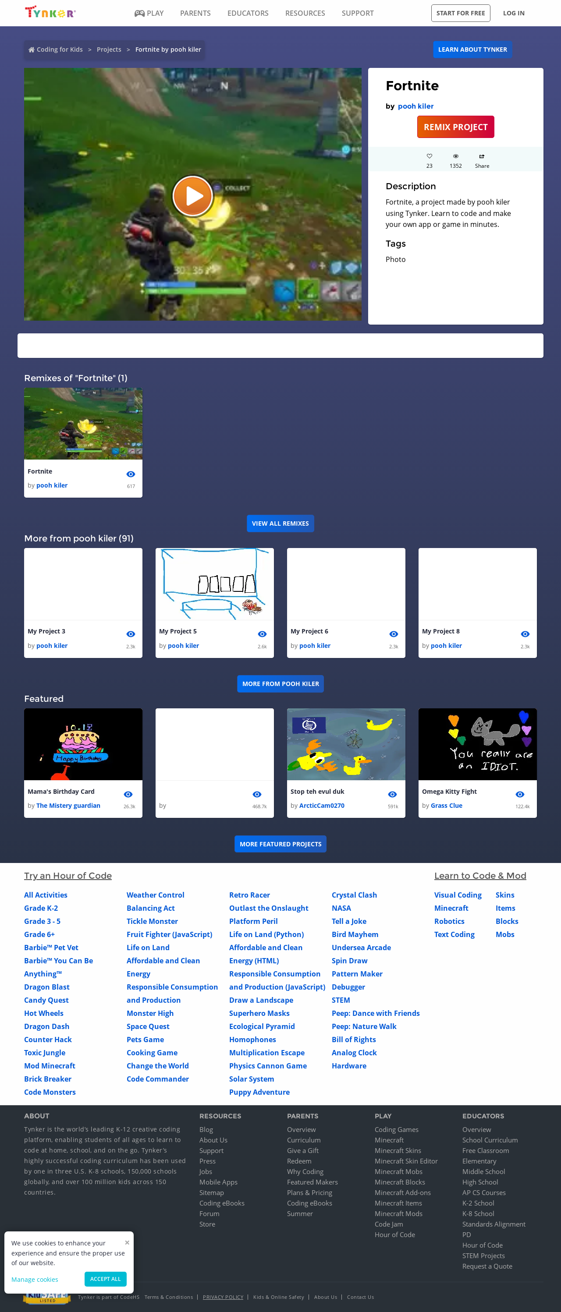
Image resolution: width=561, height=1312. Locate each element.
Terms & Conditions (169, 1297)
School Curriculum (490, 1139)
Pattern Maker (357, 974)
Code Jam (389, 1224)
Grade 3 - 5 (42, 921)
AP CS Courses (484, 1192)
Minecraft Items (398, 1203)
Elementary (479, 1160)
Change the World (158, 1066)
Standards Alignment (493, 1224)
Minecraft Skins (398, 1150)
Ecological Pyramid (262, 1026)
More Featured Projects (281, 844)
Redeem (299, 1160)
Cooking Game (152, 1052)
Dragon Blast (47, 987)
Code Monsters (50, 1092)
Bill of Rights (354, 1039)
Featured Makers (312, 1182)
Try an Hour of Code (68, 875)
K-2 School (478, 1203)
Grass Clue (446, 805)
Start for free (461, 13)
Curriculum (304, 1139)
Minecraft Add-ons (403, 1192)
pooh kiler (416, 106)
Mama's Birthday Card (61, 791)
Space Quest (148, 1026)
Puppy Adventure (259, 1092)
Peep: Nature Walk (364, 1026)
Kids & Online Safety (278, 1297)
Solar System (251, 1079)
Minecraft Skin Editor (406, 1160)
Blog (206, 1129)
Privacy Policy (223, 1297)
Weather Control (156, 895)
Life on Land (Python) (266, 934)
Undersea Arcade (361, 947)
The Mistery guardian (68, 805)
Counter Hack (48, 1039)
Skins (505, 895)
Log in (514, 13)
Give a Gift (303, 1150)
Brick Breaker (47, 1079)
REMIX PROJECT (456, 126)
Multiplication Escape (267, 1052)
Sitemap (211, 1192)
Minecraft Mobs (399, 1171)
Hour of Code (395, 1234)
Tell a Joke (349, 921)
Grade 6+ (39, 934)
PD (466, 1234)
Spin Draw (350, 960)
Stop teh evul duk (317, 791)
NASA (341, 908)
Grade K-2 (41, 908)
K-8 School (478, 1213)
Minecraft (451, 908)
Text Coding (454, 934)
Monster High (150, 1013)
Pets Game (145, 1039)
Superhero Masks (259, 1013)
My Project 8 (441, 631)
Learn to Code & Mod (480, 875)
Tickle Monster (152, 921)
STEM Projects (483, 1255)
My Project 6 (309, 631)
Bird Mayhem (355, 934)
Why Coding (305, 1171)
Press (207, 1160)
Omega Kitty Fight (449, 791)
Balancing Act (151, 908)
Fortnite (40, 471)
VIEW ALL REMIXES (280, 523)
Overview (301, 1129)
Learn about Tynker (472, 49)
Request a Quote (487, 1266)
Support (211, 1150)
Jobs (205, 1171)
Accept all (105, 1279)
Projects (109, 49)
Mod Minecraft (49, 1066)
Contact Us (360, 1297)
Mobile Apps (218, 1182)
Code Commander (158, 1079)
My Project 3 (46, 631)
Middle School (483, 1171)
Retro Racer (249, 895)
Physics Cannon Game (268, 1066)
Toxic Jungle (44, 1052)
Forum (209, 1213)
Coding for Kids (60, 49)
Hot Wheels (44, 1013)
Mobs (505, 934)
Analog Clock (354, 1052)
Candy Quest (46, 1000)
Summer (300, 1213)
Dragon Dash (47, 1026)
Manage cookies (34, 1279)
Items (505, 908)
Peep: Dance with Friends (376, 1013)
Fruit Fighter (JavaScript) (169, 934)
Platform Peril (253, 921)
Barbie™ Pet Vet (51, 947)
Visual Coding (458, 895)
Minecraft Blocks (400, 1182)
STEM (341, 1000)
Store (207, 1224)
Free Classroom (485, 1150)
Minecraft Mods (399, 1213)
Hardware (349, 1066)
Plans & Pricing (309, 1192)
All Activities (45, 895)
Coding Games (397, 1129)
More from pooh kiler (280, 683)
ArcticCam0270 (321, 805)
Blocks (507, 921)
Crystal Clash (354, 895)
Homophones (252, 1039)
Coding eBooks (222, 1203)
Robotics (449, 921)
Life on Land (148, 947)
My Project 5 (178, 631)
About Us (213, 1139)
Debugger (348, 987)
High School (480, 1182)
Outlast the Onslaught (269, 908)
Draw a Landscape (261, 1000)
